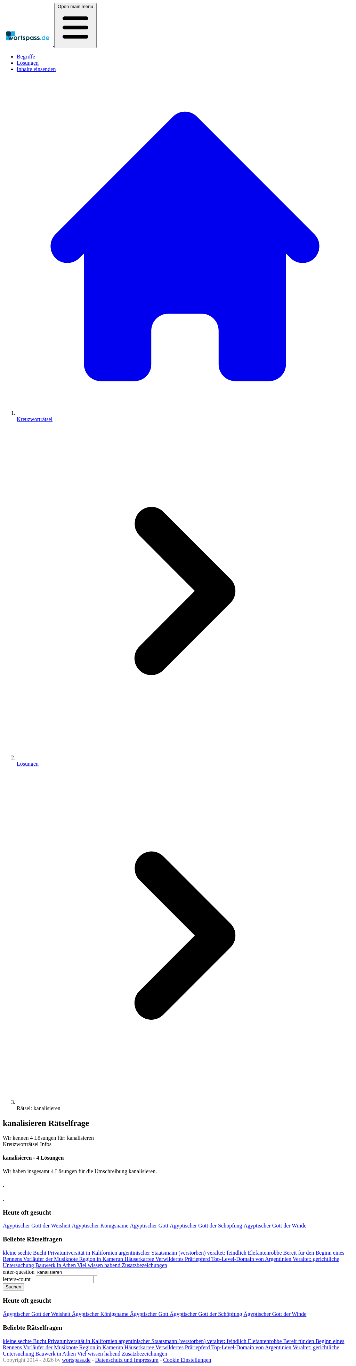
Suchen (13, 1286)
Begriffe (26, 57)
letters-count (17, 1279)
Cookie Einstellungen (187, 1360)
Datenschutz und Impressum (127, 1360)
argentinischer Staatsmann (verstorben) (163, 1253)
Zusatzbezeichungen (144, 1265)
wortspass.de (76, 1360)
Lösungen (28, 63)
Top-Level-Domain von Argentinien (252, 1259)
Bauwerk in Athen (56, 1265)
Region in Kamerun (101, 1259)
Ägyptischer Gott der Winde (275, 1226)
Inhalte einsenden (36, 69)
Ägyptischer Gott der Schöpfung (206, 1226)
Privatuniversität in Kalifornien (83, 1253)
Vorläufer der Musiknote (51, 1259)
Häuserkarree (139, 1259)
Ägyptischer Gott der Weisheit (37, 1226)
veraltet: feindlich (227, 1253)
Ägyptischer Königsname (101, 1226)
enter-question (18, 1272)
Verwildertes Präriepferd (183, 1259)
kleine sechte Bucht (25, 1253)
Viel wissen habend (99, 1265)
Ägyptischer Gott (150, 1226)
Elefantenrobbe (265, 1253)
